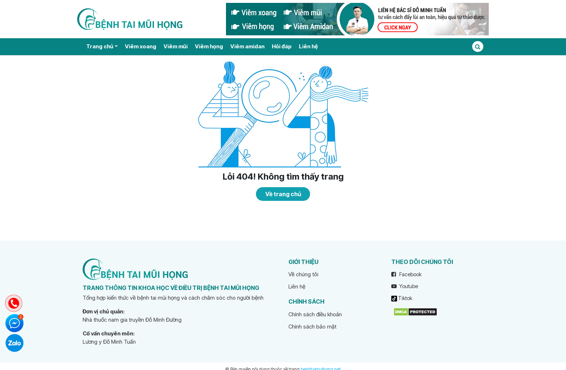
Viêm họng (209, 46)
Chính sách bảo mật (312, 326)
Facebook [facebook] (406, 274)
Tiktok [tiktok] (401, 298)
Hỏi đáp (282, 46)
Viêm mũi (176, 46)
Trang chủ (99, 46)
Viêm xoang (140, 46)
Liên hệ (308, 46)
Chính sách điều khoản (315, 314)
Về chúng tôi (303, 274)
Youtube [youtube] (404, 286)
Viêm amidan (247, 46)
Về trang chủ (283, 194)
